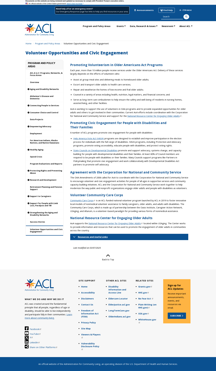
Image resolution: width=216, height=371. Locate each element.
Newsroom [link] (167, 26)
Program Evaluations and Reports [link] (46, 164)
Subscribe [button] (177, 315)
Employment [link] (36, 133)
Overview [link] (34, 82)
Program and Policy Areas (47, 43)
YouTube (35, 333)
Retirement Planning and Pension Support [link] (46, 188)
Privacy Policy (88, 322)
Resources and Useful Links (90, 237)
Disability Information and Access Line (117, 289)
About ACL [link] (184, 26)
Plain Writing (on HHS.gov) (147, 306)
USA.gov (143, 313)
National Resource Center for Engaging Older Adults (154, 115)
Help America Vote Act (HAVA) (88, 138)
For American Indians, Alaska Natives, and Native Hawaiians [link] (44, 141)
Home (29, 43)
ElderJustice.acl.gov (119, 304)
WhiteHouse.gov (147, 320)
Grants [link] (120, 26)
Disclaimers (87, 298)
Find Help (166, 10)
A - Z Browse (186, 10)
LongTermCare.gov (118, 310)
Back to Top (108, 257)
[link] (44, 89)
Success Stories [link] (37, 222)
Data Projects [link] (36, 119)
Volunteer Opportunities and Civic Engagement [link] (46, 230)
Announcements (143, 10)
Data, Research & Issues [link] (143, 26)
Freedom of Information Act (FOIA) (90, 313)
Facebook (36, 329)
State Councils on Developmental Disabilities (95, 150)
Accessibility (88, 292)
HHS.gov (143, 292)
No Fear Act (146, 298)
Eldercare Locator (118, 298)
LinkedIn (35, 342)
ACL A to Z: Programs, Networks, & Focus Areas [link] (46, 74)
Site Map (86, 328)
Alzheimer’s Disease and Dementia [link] (41, 97)
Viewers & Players (90, 335)
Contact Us (87, 304)
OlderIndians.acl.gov (119, 316)
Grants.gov (145, 286)
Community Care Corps (83, 200)
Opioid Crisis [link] (36, 156)
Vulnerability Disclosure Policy (90, 346)
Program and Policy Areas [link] (96, 26)
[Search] (186, 16)
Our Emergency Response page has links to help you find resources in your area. (92, 11)
